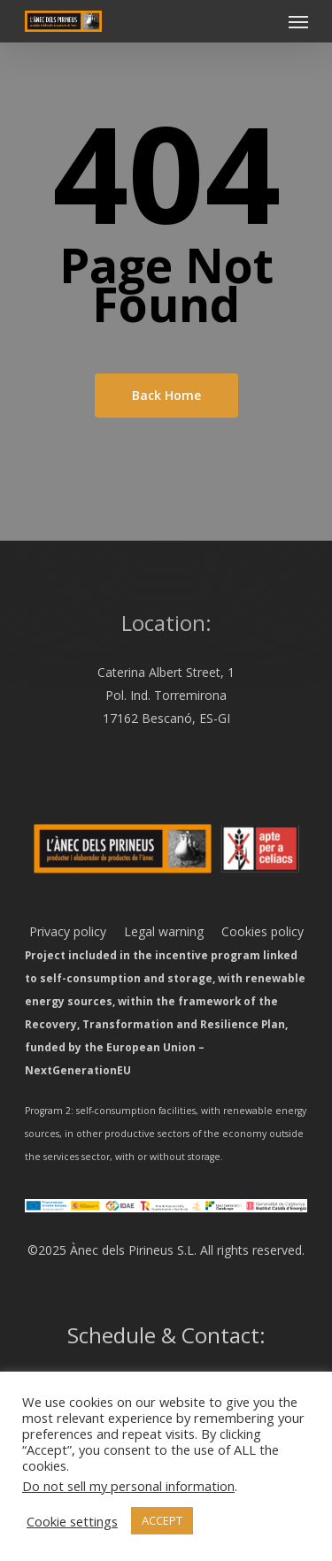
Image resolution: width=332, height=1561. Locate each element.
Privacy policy (67, 931)
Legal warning (155, 931)
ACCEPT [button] (162, 1520)
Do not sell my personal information (128, 1486)
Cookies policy (254, 931)
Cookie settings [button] (72, 1521)
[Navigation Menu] (298, 21)
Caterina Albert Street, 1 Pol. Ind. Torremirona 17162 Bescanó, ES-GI (166, 695)
